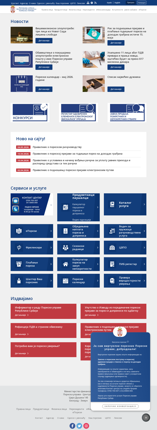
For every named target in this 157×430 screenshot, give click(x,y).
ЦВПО (108, 418)
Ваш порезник (95, 418)
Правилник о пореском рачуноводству (57, 146)
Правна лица (23, 409)
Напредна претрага (142, 3)
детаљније (43, 40)
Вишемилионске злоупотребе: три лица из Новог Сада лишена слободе (54, 31)
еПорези (77, 412)
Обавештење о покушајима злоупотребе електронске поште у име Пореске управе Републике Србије (53, 57)
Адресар (50, 418)
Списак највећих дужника (123, 77)
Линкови (118, 418)
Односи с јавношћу (76, 418)
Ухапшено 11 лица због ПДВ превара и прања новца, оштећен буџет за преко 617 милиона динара (125, 57)
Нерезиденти (76, 409)
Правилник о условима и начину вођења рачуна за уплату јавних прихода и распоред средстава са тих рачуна (81, 162)
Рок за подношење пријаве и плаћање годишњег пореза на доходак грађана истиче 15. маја (126, 33)
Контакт (39, 418)
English (117, 3)
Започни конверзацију (120, 406)
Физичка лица (59, 409)
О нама (60, 418)
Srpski (109, 3)
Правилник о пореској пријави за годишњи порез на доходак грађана (78, 153)
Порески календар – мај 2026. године (54, 78)
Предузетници (41, 409)
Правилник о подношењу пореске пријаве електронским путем (73, 170)
